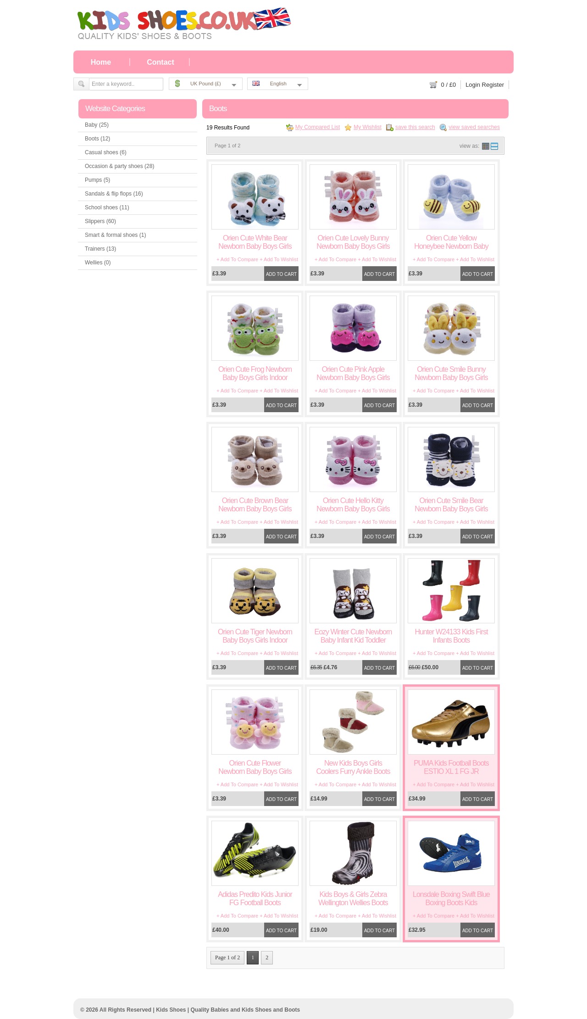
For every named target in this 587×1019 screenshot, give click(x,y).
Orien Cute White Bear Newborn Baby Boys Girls (254, 242)
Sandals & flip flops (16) (114, 193)
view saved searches (474, 127)
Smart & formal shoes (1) (115, 235)
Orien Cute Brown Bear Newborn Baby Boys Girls (254, 505)
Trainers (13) (100, 249)
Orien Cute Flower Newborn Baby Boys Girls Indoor (254, 771)
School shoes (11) (107, 207)
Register (493, 84)
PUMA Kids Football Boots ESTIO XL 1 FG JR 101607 (451, 771)
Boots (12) (97, 138)
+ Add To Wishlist (279, 259)
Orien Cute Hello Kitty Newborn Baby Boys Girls (352, 505)
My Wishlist (368, 127)
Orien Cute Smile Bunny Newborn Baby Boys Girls (451, 373)
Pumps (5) (97, 180)
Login (472, 84)
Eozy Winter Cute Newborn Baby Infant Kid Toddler (353, 636)
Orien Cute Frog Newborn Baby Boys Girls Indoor (255, 373)
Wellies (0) (98, 262)
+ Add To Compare (237, 259)
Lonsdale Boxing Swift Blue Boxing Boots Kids (451, 898)
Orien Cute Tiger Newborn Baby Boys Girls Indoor (255, 636)
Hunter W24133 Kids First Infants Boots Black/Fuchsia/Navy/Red (451, 640)
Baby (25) (97, 125)
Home (101, 62)
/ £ (448, 84)
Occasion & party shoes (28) (119, 166)
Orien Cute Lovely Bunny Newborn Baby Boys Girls (352, 242)
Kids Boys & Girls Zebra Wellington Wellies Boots (353, 898)
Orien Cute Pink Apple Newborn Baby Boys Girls (352, 373)
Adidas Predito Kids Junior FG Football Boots (255, 898)
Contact (160, 62)
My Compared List (317, 127)
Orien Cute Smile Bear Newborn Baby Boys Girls (451, 505)
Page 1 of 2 (227, 957)
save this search (415, 127)
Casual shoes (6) (106, 152)
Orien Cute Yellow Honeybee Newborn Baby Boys (451, 246)
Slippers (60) (100, 221)
